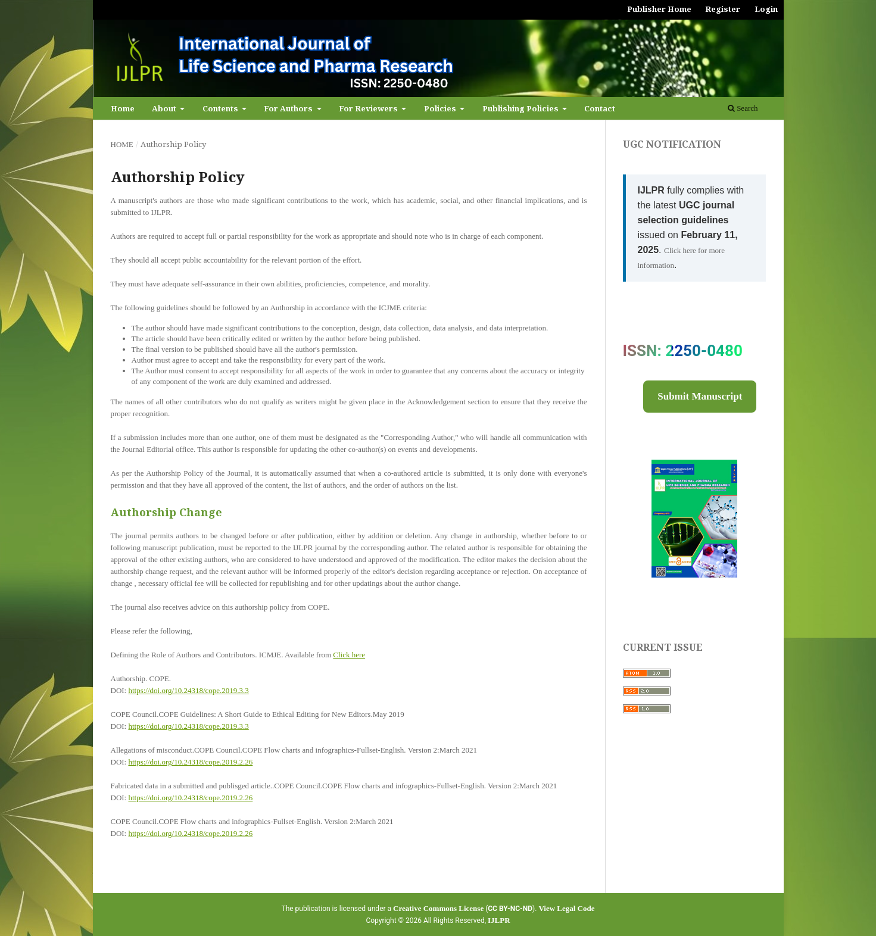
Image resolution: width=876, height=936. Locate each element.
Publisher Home (659, 9)
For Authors (289, 108)
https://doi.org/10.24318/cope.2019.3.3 (188, 690)
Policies (441, 108)
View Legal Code (566, 908)
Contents (221, 108)
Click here (349, 654)
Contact (599, 108)
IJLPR (499, 920)
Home (123, 108)
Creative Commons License (438, 908)
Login (766, 9)
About (165, 108)
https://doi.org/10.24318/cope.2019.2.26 (190, 761)
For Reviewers (369, 108)
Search (743, 108)
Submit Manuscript (699, 396)
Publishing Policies (521, 108)
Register (722, 9)
